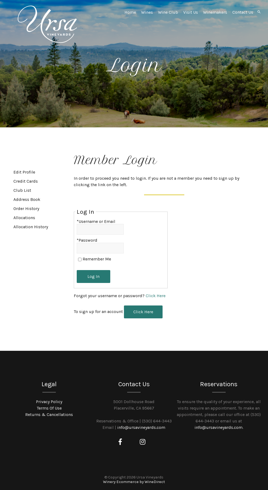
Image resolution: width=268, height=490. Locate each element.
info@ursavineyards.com (141, 427)
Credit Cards (25, 181)
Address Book (26, 199)
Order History (26, 208)
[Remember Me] (80, 259)
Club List (22, 190)
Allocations (24, 217)
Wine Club (168, 12)
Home (130, 12)
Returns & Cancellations (49, 414)
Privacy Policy (49, 401)
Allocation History (30, 226)
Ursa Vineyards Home (47, 24)
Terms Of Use (49, 408)
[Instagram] (142, 442)
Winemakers (215, 12)
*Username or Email (96, 221)
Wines (147, 12)
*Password (87, 240)
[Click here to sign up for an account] (143, 311)
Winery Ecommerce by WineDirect (134, 482)
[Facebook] (120, 442)
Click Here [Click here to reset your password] (156, 295)
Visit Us (190, 12)
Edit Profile (24, 172)
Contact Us (242, 12)
